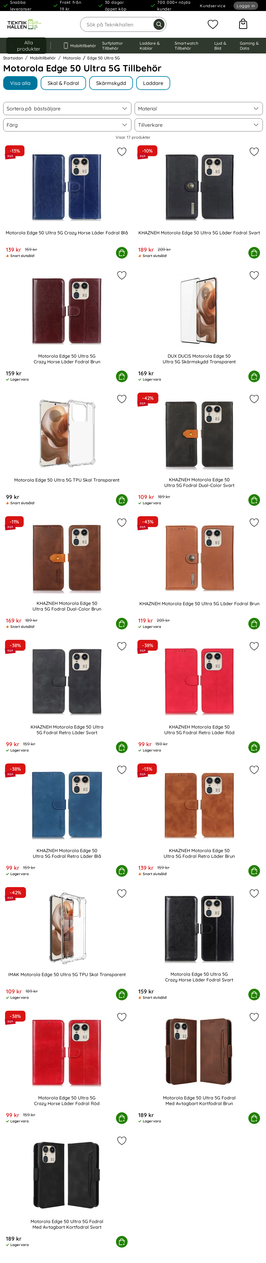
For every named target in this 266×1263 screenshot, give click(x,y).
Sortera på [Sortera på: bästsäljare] (34, 108)
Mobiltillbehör (76, 45)
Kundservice (212, 5)
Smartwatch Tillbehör (186, 46)
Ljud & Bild (220, 46)
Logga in (246, 5)
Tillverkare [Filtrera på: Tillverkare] (150, 125)
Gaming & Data (249, 46)
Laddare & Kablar (150, 46)
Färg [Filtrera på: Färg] (12, 125)
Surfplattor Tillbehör (112, 46)
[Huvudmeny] (26, 45)
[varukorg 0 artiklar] (243, 24)
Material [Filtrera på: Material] (147, 108)
